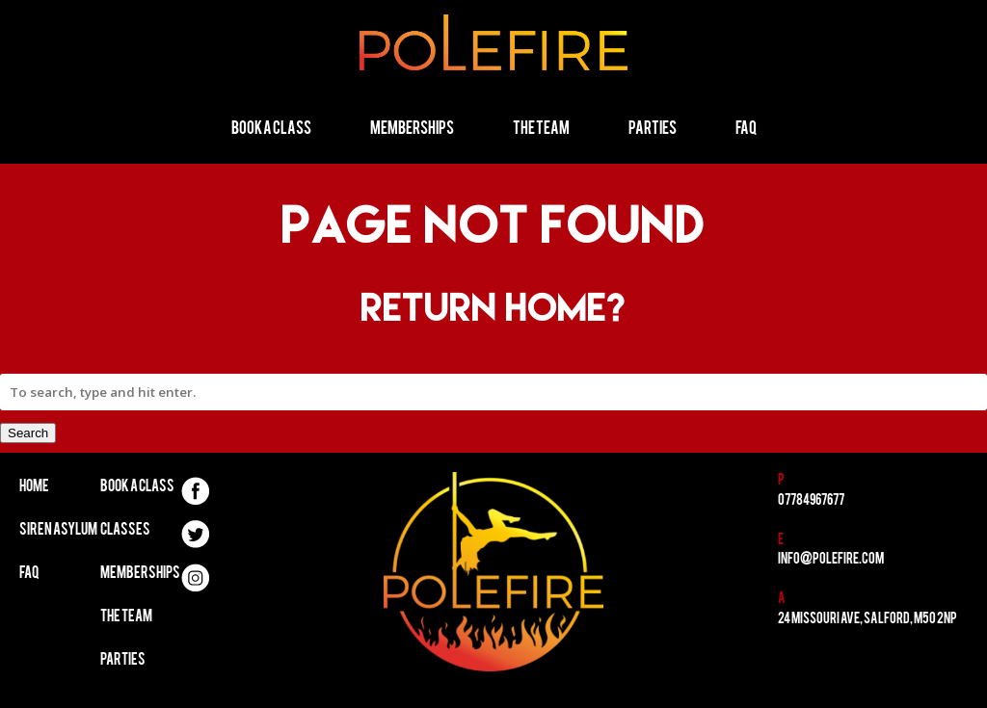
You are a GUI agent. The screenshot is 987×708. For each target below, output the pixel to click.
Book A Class (137, 487)
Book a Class (271, 129)
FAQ (746, 129)
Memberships (412, 129)
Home (34, 487)
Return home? (494, 307)
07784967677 (811, 501)
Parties (652, 129)
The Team (541, 129)
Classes (125, 531)
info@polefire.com (831, 560)
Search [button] (28, 433)
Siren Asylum (58, 531)
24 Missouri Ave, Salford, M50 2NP (867, 620)
